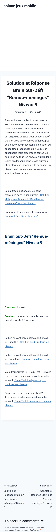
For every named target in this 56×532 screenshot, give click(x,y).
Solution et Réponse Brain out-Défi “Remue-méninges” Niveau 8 (15, 496)
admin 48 (22, 112)
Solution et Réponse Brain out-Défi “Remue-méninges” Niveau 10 (42, 496)
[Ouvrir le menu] (49, 6)
